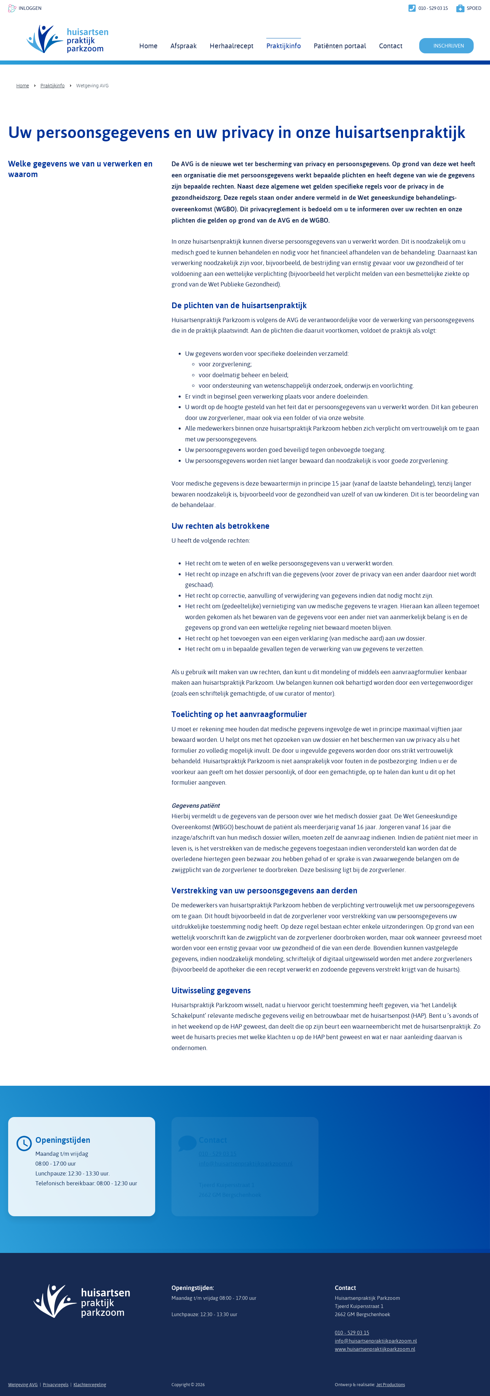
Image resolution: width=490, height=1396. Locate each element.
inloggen (30, 8)
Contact (391, 45)
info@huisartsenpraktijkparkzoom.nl (376, 1341)
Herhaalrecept (232, 45)
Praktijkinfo (283, 45)
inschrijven (449, 45)
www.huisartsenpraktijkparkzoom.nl (375, 1349)
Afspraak (183, 45)
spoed (474, 8)
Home (148, 45)
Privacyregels (55, 1384)
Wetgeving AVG (92, 85)
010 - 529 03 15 (433, 8)
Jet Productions (390, 1384)
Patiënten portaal (340, 45)
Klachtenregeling (90, 1384)
